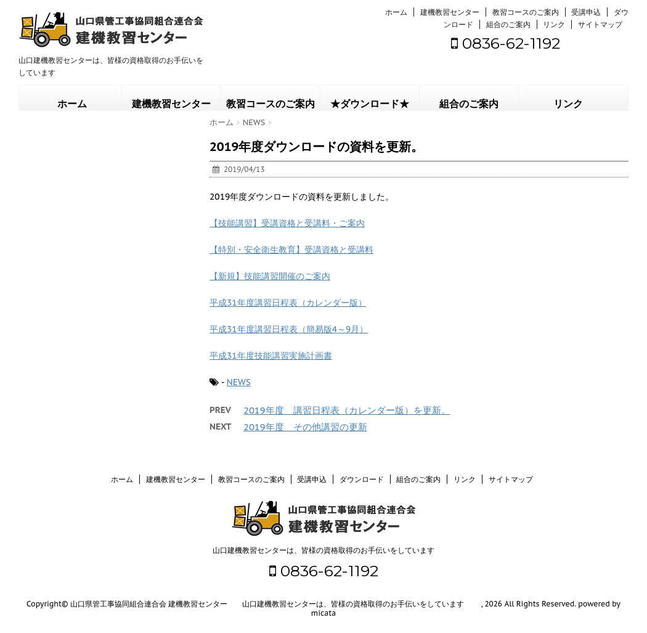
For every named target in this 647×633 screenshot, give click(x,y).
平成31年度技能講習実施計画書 (271, 355)
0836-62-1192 (505, 43)
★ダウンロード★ (369, 104)
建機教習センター (449, 12)
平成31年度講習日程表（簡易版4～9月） (289, 329)
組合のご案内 (508, 24)
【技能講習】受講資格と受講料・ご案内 (287, 223)
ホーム (396, 12)
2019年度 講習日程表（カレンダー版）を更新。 (346, 410)
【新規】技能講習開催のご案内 (270, 276)
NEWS (238, 382)
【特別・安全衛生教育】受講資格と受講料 (291, 249)
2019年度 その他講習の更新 (305, 427)
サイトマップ (600, 24)
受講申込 (586, 12)
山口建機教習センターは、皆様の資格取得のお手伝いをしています (323, 550)
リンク (554, 24)
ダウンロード (362, 479)
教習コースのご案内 (525, 12)
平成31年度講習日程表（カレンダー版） (288, 302)
